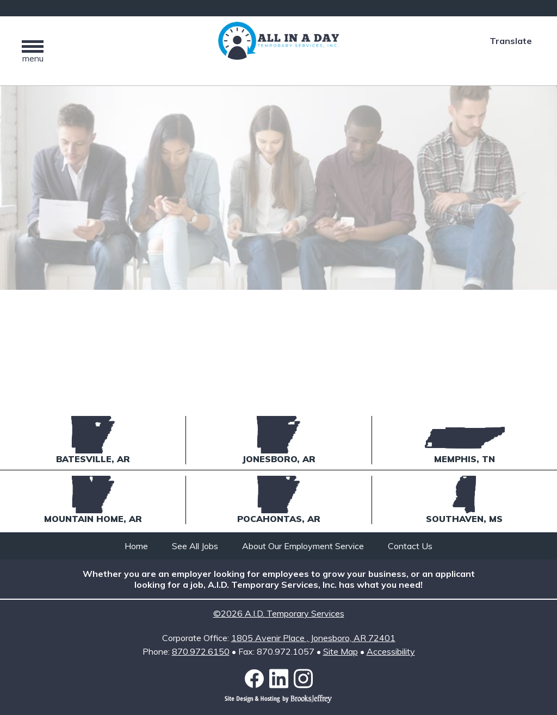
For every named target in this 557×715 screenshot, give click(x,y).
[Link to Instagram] (303, 678)
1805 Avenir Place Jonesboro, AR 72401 (313, 637)
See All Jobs (195, 545)
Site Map (340, 651)
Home (136, 545)
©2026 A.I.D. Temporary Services (278, 613)
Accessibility (391, 651)
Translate (511, 40)
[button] (32, 50)
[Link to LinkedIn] (281, 678)
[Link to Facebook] (257, 678)
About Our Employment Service (303, 545)
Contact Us (410, 545)
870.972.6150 (201, 651)
